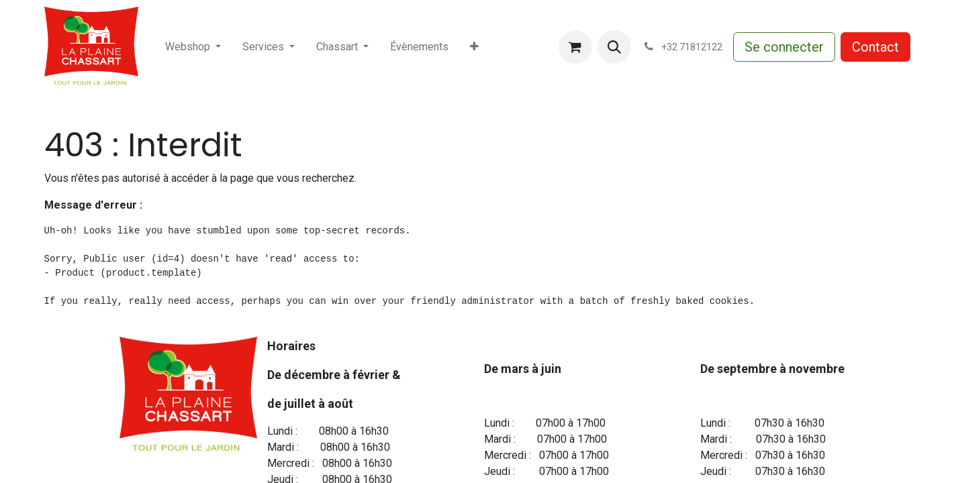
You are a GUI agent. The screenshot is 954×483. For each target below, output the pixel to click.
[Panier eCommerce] (575, 47)
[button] (614, 47)
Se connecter (784, 47)
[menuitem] (193, 47)
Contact (875, 47)
